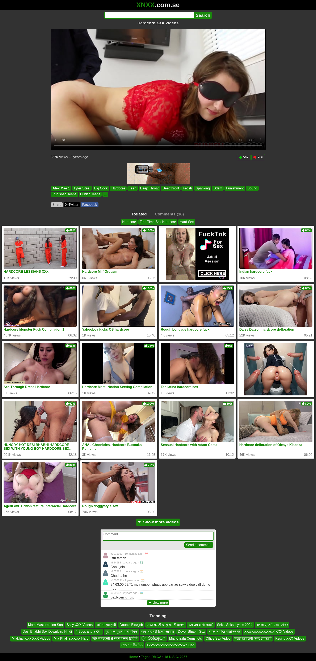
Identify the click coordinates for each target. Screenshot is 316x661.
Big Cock (101, 188)
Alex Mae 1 (61, 188)
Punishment (235, 188)
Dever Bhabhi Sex (191, 631)
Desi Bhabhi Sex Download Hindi (47, 631)
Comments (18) (169, 214)
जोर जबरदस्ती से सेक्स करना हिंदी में (115, 638)
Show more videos (158, 522)
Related (139, 214)
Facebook (89, 204)
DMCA (156, 657)
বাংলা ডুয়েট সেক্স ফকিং (272, 625)
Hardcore (118, 188)
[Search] (149, 15)
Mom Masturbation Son (45, 625)
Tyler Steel (81, 188)
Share (57, 204)
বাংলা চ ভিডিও (132, 645)
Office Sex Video (218, 638)
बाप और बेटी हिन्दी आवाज (157, 631)
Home (133, 657)
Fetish (187, 188)
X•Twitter (71, 204)
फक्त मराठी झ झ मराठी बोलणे (166, 625)
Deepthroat (170, 188)
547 (244, 157)
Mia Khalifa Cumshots (185, 638)
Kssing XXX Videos (289, 638)
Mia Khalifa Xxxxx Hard (71, 638)
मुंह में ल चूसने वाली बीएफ (121, 631)
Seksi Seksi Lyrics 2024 (234, 625)
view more (158, 603)
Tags (144, 657)
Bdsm (218, 188)
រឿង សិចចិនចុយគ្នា (153, 638)
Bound (252, 188)
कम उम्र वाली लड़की (200, 625)
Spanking (203, 188)
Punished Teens (64, 194)
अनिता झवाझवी (106, 625)
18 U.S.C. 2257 (175, 657)
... (105, 194)
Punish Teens (90, 194)
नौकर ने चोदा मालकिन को (225, 631)
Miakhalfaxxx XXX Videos (31, 638)
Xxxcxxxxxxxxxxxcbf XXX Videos (269, 631)
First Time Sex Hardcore (158, 222)
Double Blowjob (131, 625)
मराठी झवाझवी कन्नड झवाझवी (252, 638)
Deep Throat (149, 188)
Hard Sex (187, 222)
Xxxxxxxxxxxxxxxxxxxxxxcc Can (170, 645)
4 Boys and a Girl (88, 631)
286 (258, 157)
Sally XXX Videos (80, 625)
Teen (132, 188)
